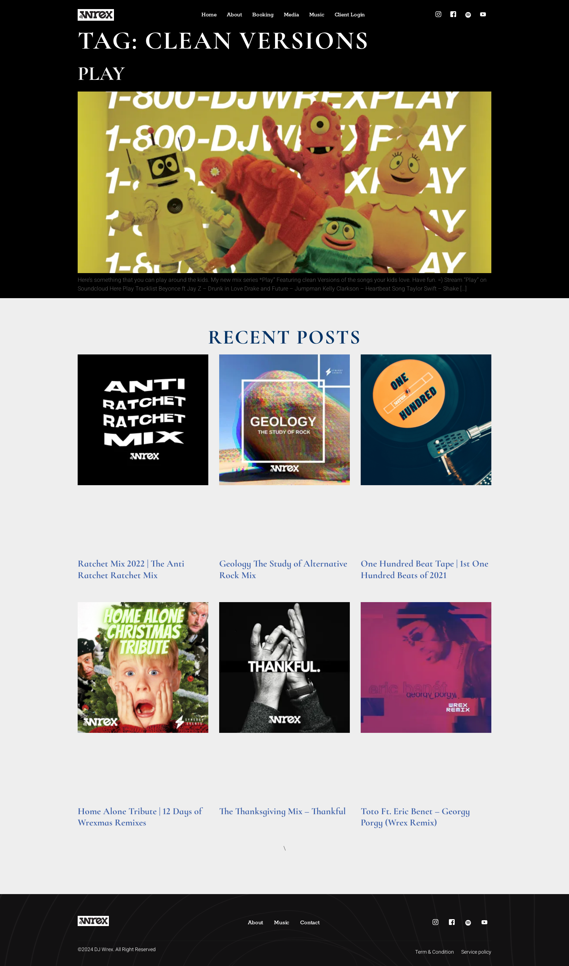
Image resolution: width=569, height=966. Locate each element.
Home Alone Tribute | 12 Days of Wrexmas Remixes (140, 816)
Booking (263, 14)
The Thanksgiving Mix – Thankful (282, 811)
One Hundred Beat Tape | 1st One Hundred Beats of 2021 (424, 569)
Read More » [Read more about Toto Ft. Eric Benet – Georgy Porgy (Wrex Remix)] (375, 832)
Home (209, 14)
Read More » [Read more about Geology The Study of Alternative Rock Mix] (233, 585)
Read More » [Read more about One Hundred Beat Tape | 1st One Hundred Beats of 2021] (375, 585)
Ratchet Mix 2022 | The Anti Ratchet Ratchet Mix (131, 569)
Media (291, 14)
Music (316, 14)
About (234, 14)
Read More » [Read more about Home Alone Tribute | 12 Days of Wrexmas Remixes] (92, 832)
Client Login (350, 14)
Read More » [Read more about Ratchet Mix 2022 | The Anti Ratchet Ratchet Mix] (92, 585)
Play (101, 73)
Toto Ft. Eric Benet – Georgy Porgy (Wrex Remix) (415, 816)
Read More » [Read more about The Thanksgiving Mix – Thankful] (233, 821)
